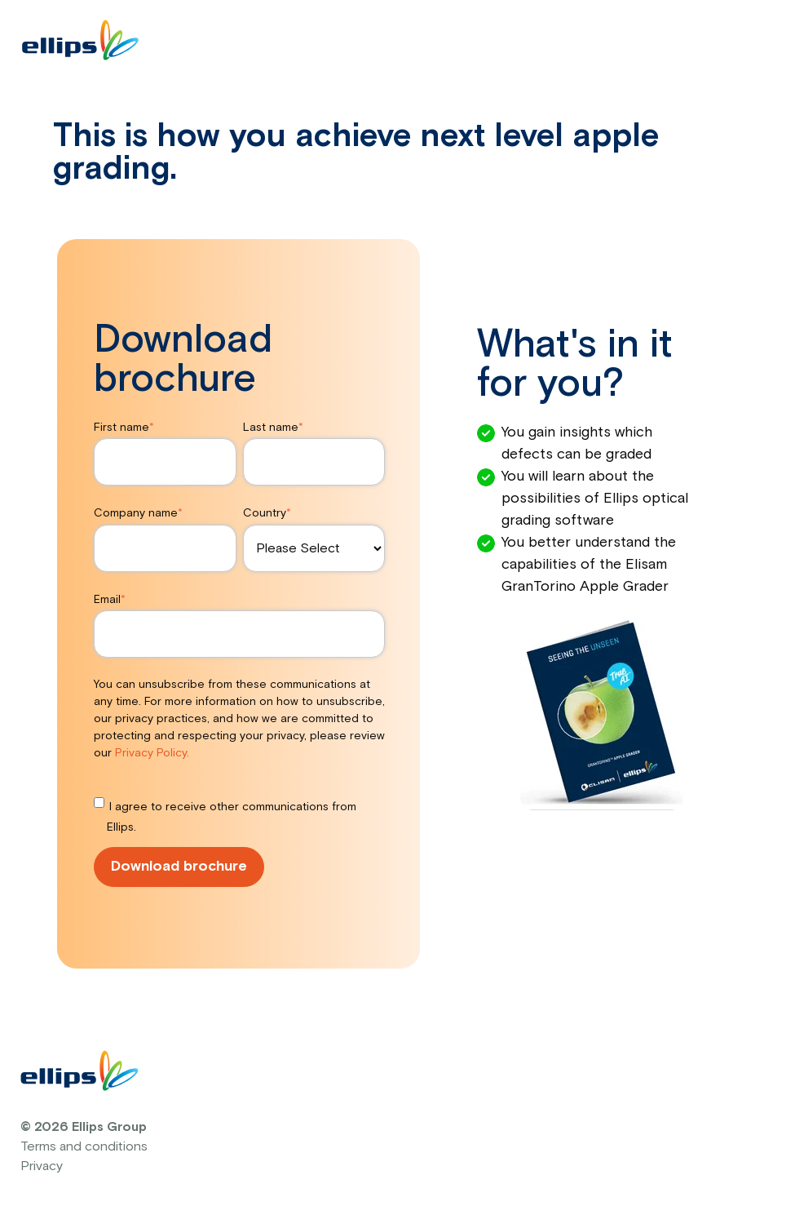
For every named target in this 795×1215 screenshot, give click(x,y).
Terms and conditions (84, 1146)
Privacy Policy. (152, 753)
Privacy (41, 1166)
